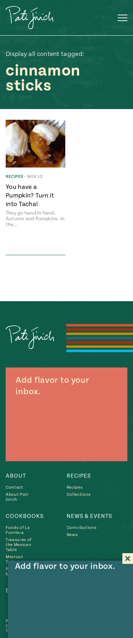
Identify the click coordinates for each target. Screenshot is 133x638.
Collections (79, 494)
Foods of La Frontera (18, 530)
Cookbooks (25, 516)
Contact (14, 487)
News (72, 534)
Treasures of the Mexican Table (19, 544)
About (16, 476)
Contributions (82, 527)
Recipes (79, 476)
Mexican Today (14, 559)
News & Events (89, 516)
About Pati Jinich (17, 497)
